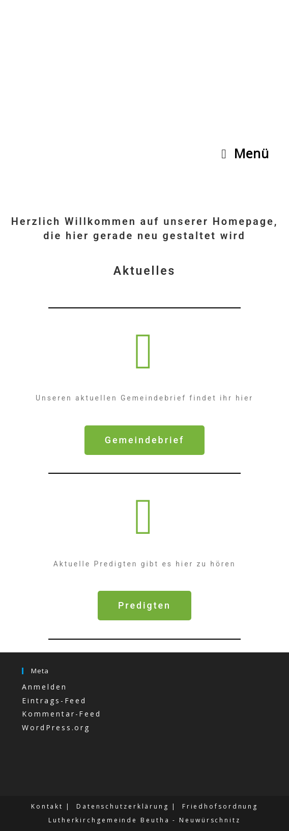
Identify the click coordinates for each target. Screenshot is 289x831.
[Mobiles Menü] (245, 153)
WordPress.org (56, 727)
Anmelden (44, 687)
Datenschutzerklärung (122, 806)
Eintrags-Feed (54, 700)
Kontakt (47, 806)
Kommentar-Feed (61, 714)
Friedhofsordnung (220, 806)
